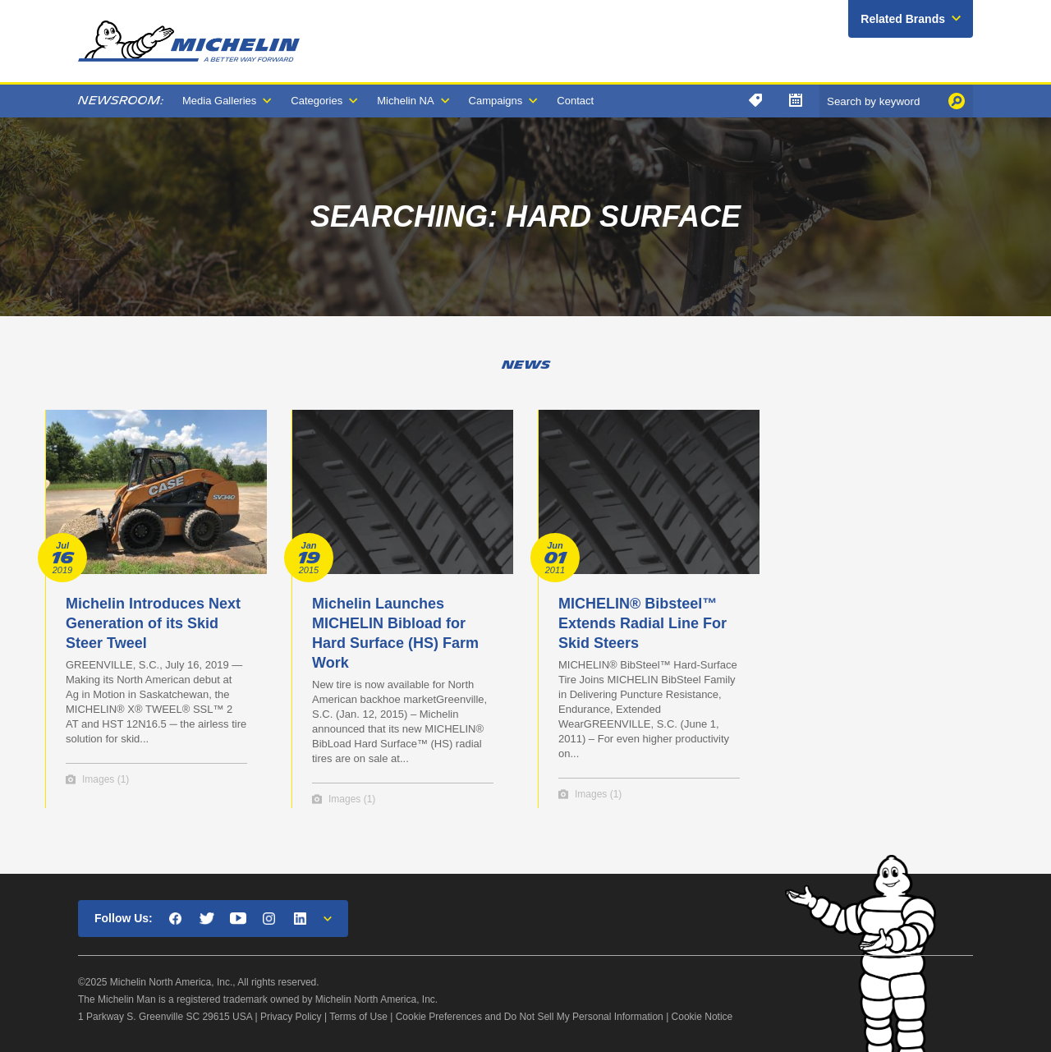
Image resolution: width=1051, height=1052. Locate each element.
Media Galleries (219, 100)
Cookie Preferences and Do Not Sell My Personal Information (529, 1016)
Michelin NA (405, 100)
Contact (575, 100)
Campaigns (496, 100)
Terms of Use (358, 1016)
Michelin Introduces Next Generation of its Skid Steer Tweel (153, 623)
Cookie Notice (702, 1016)
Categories (316, 100)
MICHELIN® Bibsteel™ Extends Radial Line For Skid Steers (642, 623)
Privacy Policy (291, 1016)
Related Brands (903, 18)
